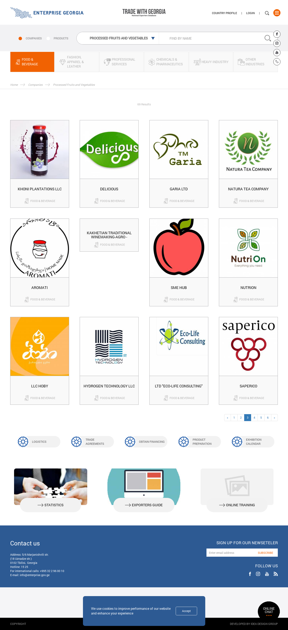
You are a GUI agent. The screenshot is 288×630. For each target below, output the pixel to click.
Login (250, 13)
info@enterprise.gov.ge (35, 575)
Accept (186, 611)
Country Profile (224, 13)
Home (14, 85)
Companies (35, 85)
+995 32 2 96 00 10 (52, 571)
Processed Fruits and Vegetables (74, 85)
